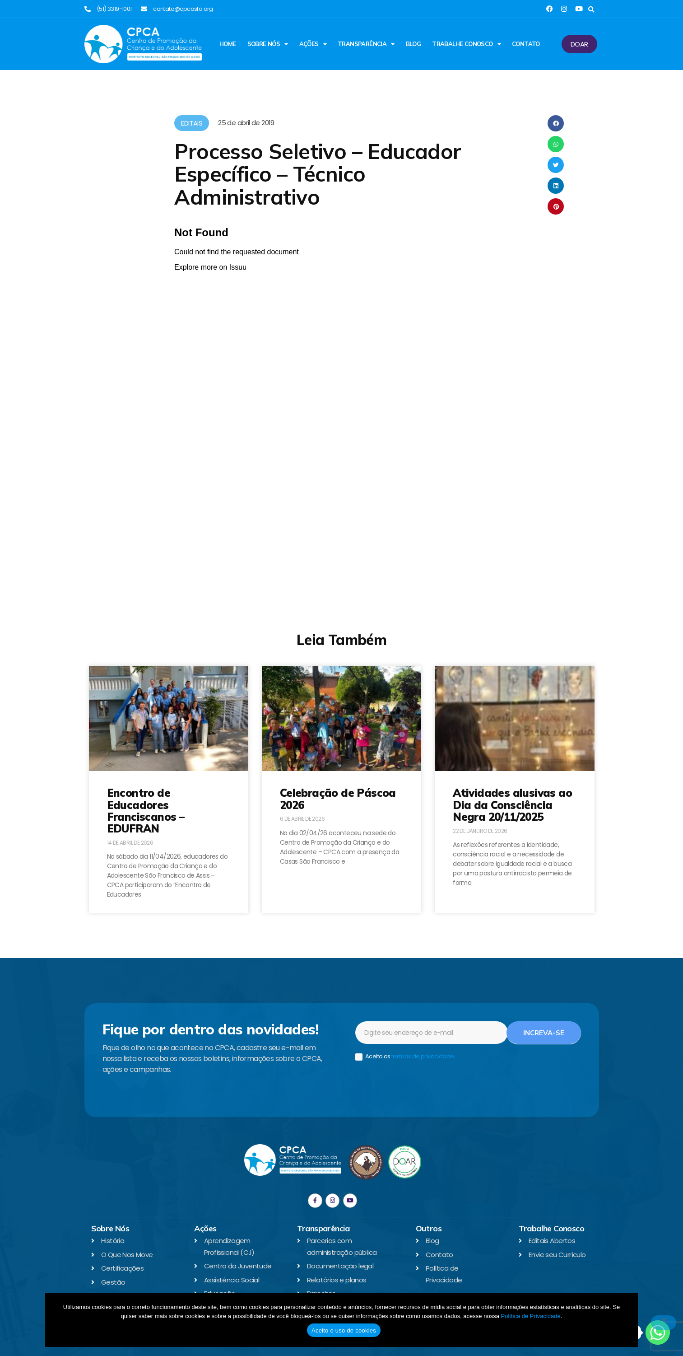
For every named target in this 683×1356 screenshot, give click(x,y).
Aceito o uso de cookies (343, 1330)
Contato (526, 43)
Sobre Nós (267, 44)
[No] (663, 1322)
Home (227, 43)
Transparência (366, 44)
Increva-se (543, 1033)
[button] (591, 9)
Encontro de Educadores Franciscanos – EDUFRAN (146, 810)
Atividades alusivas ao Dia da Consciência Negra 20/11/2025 (512, 804)
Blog (413, 43)
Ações (312, 44)
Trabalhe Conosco (466, 44)
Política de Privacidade (530, 1316)
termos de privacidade (422, 1056)
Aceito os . (405, 1057)
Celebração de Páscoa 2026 (338, 798)
